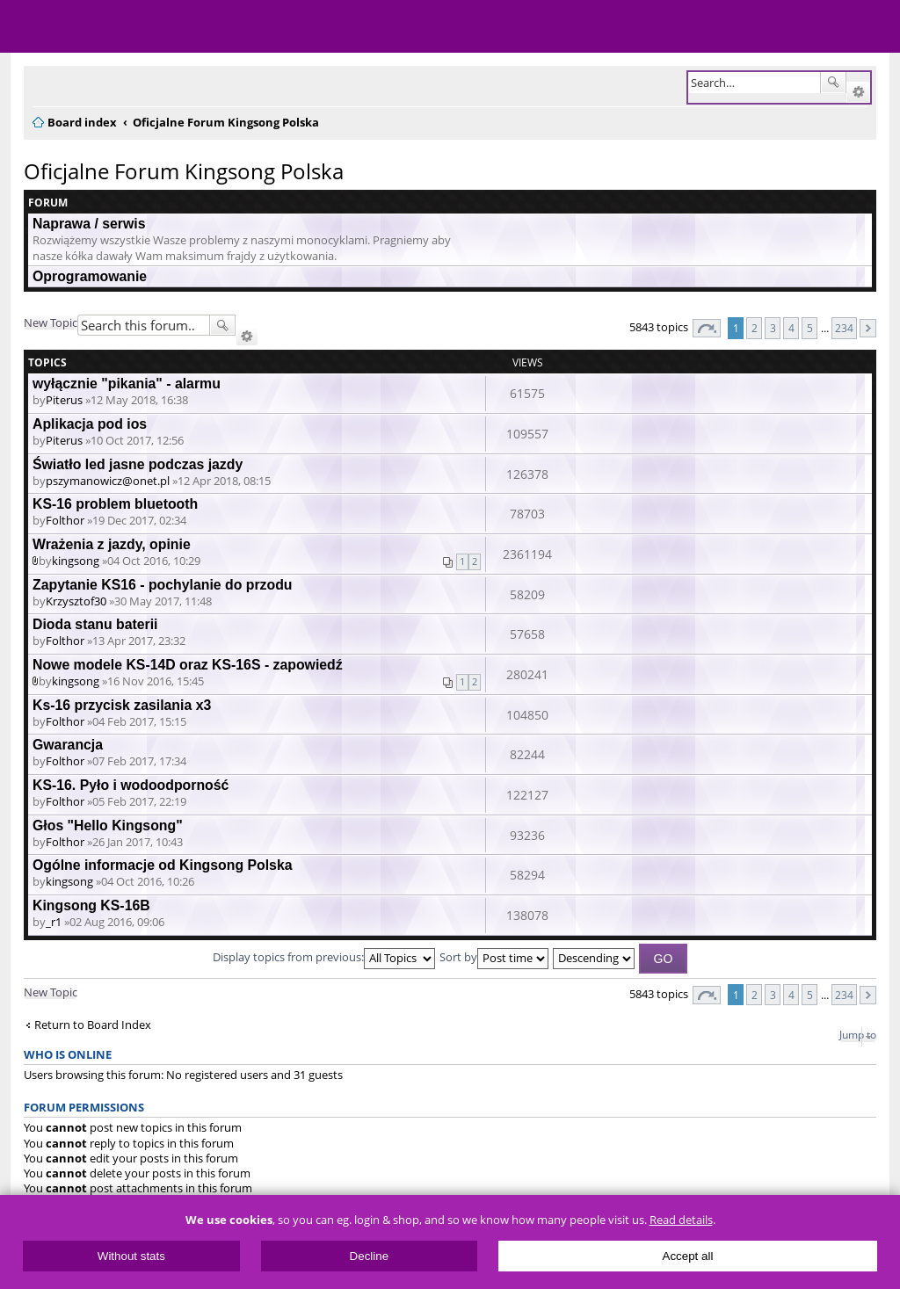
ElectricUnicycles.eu (127, 28)
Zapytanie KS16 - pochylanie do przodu (163, 584)
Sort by (493, 957)
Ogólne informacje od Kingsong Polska (163, 865)
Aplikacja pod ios (90, 423)
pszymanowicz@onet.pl (108, 481)
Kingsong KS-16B (91, 905)
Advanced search (858, 92)
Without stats (131, 1256)
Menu (26, 26)
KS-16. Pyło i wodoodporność (131, 785)
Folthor (65, 520)
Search (833, 82)
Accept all (688, 1256)
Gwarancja (68, 744)
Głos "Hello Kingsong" (108, 825)
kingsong (75, 560)
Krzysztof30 (76, 601)
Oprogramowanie (90, 276)
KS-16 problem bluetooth (115, 503)
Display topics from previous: (324, 957)
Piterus (64, 400)
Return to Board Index (92, 1024)
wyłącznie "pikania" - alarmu (127, 383)
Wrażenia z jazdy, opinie (112, 544)
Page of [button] (707, 328)
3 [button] (773, 328)
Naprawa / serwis (89, 223)
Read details (681, 1220)
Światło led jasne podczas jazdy (138, 464)
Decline (369, 1256)
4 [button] (791, 328)
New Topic (50, 322)
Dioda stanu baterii (95, 624)
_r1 (54, 922)
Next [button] (868, 328)
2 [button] (754, 328)
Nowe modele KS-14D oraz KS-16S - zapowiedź (188, 664)
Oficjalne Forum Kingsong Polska (184, 170)
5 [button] (810, 328)
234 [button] (844, 328)
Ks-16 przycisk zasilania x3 (122, 705)
